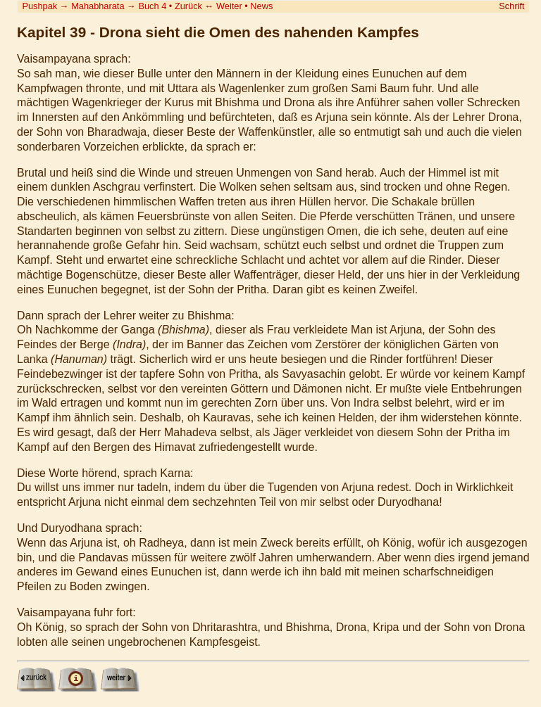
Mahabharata (97, 6)
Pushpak (39, 6)
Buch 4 (152, 6)
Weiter (229, 6)
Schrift (511, 6)
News (261, 6)
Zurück (188, 6)
